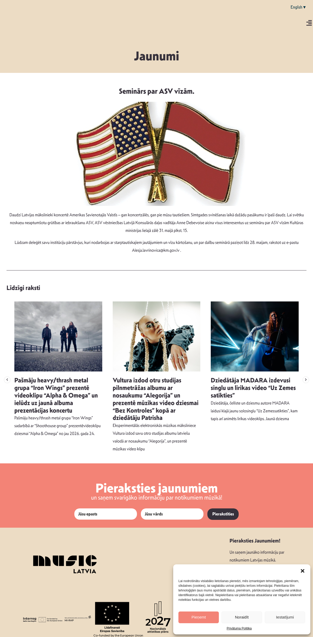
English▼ (298, 7)
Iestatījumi (285, 617)
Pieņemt (198, 617)
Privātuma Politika (239, 628)
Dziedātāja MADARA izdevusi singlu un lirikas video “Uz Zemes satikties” (253, 387)
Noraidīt (242, 617)
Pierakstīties (223, 514)
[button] (302, 570)
